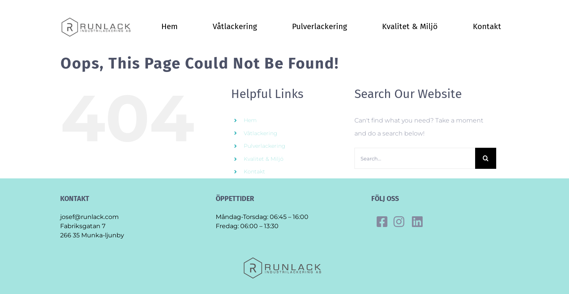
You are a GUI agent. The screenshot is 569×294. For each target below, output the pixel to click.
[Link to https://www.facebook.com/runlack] (382, 222)
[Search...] (414, 158)
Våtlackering (260, 133)
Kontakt (254, 171)
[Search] (485, 158)
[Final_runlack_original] (98, 19)
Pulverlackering (264, 145)
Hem (250, 120)
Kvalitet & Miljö (264, 158)
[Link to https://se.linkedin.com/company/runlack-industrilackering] (417, 222)
